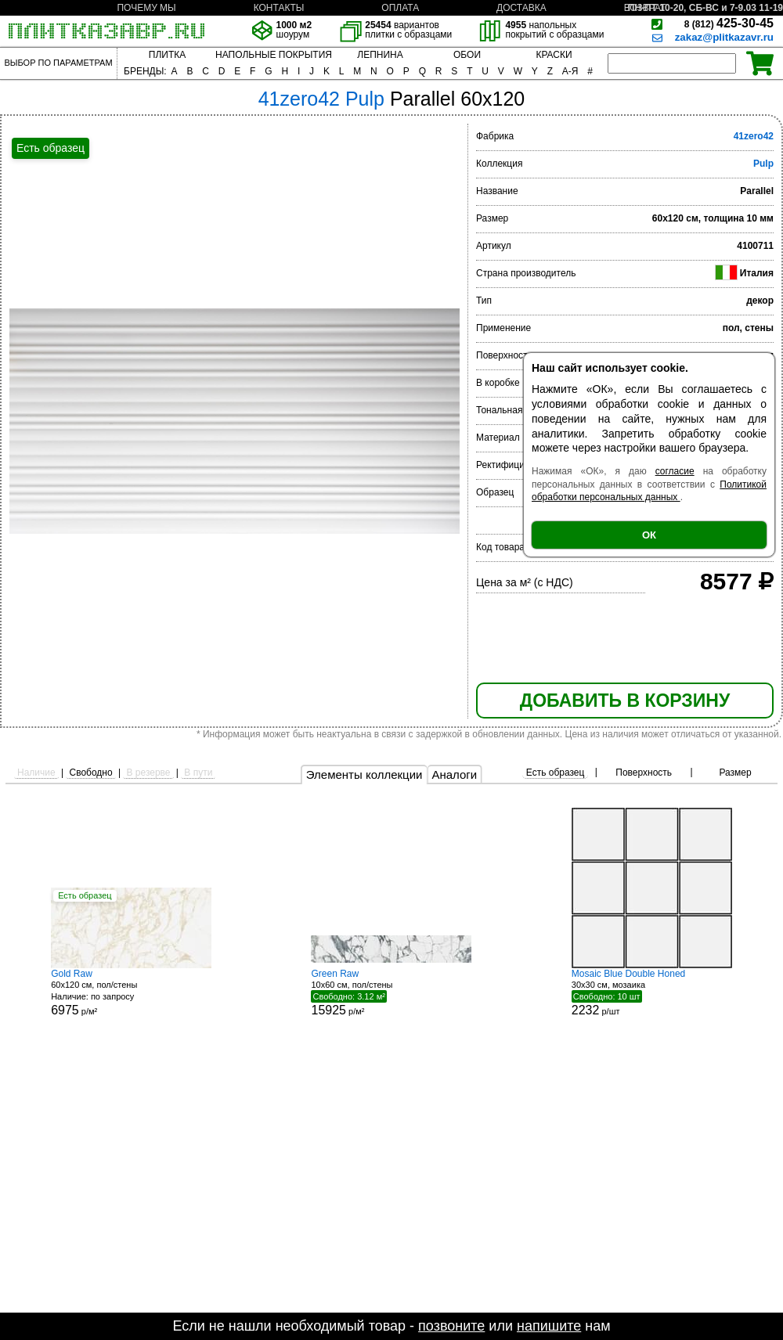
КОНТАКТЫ (279, 7)
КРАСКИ (554, 54)
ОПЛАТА (400, 7)
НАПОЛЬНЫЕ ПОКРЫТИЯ (273, 54)
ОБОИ (467, 54)
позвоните (451, 1326)
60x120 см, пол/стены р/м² (131, 993)
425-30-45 (729, 23)
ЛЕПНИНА (379, 54)
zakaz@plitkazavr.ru (724, 37)
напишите (549, 1326)
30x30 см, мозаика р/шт (652, 992)
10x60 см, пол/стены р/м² (391, 992)
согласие (675, 471)
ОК (649, 535)
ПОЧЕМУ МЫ (146, 7)
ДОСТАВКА (521, 7)
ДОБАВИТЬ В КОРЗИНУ (625, 700)
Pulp (763, 163)
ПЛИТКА (167, 54)
